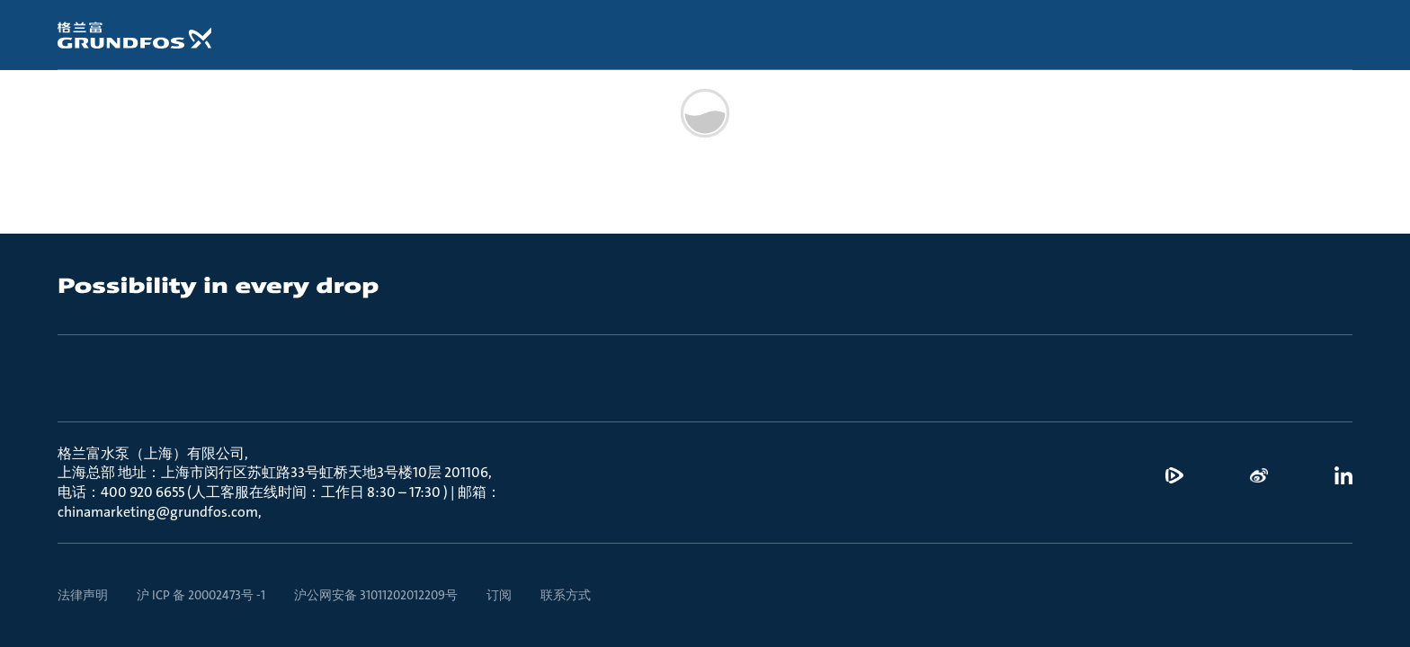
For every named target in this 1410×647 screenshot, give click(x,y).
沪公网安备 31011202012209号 (376, 595)
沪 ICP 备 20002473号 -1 (201, 595)
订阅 (499, 595)
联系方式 (565, 595)
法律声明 (83, 595)
